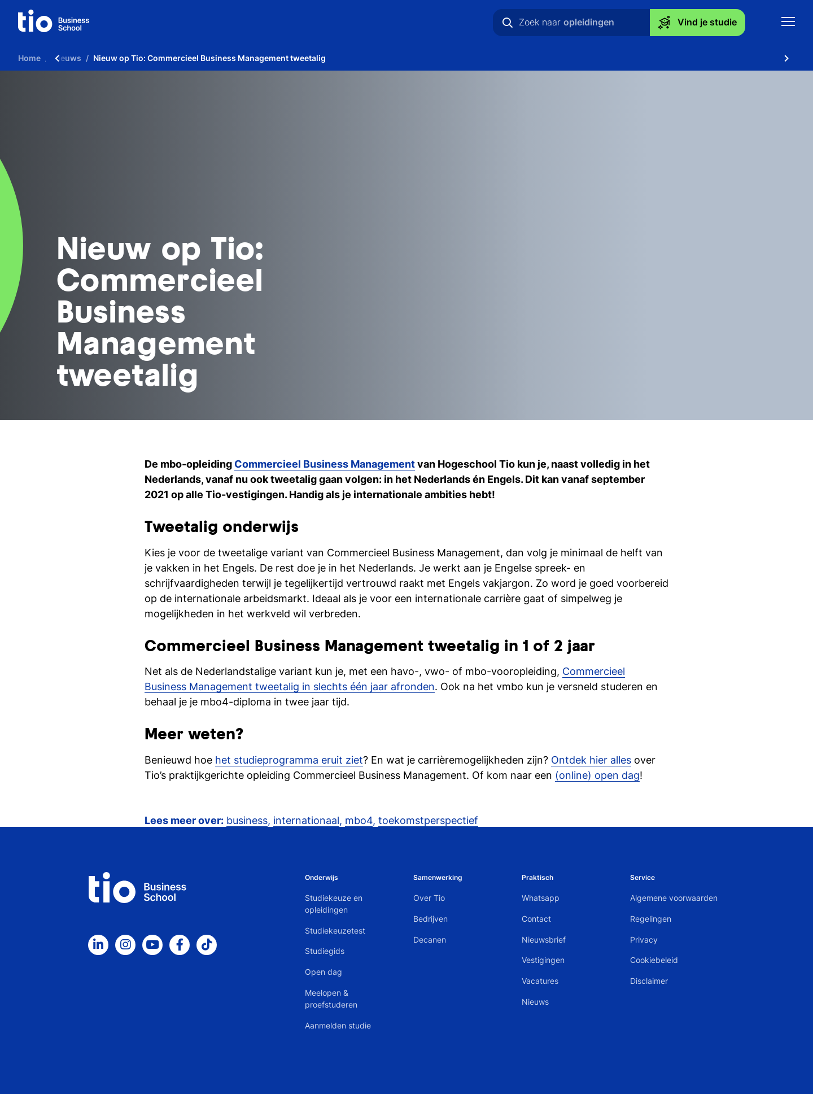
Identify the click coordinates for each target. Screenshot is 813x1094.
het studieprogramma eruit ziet (289, 760)
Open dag (323, 972)
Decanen (429, 939)
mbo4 (359, 820)
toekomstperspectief (428, 820)
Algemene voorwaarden (674, 898)
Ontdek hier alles (591, 760)
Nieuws (535, 1001)
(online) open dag (597, 775)
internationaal (306, 820)
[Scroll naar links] (57, 58)
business (247, 820)
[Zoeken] (507, 23)
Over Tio (429, 898)
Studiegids (324, 951)
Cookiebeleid (654, 960)
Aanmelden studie (338, 1025)
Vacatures (540, 981)
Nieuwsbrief (544, 939)
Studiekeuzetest (335, 930)
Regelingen (650, 918)
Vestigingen (543, 960)
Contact (536, 918)
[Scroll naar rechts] (786, 58)
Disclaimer (649, 981)
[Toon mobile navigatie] (788, 23)
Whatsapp (541, 898)
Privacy (644, 939)
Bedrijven (430, 918)
